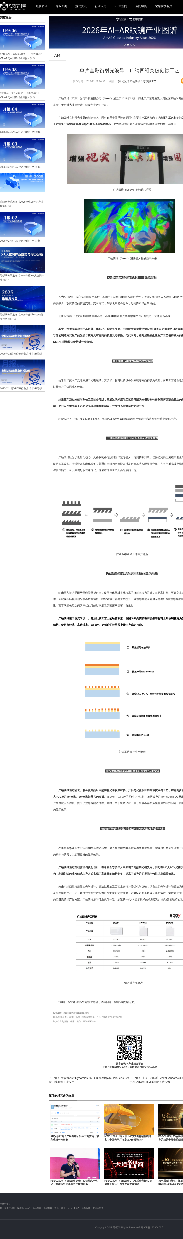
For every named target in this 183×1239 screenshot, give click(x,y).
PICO (76, 1208)
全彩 (143, 81)
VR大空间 (121, 6)
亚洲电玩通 (98, 1208)
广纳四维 (135, 81)
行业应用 (100, 6)
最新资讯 (41, 6)
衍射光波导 (123, 81)
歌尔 (57, 1208)
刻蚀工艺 (151, 81)
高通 (63, 1208)
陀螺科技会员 (163, 6)
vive (70, 1208)
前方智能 (37, 1208)
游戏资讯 (81, 6)
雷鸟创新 (86, 1208)
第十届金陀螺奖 (7, 1208)
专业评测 (61, 6)
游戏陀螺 (48, 1208)
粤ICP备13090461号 (152, 1227)
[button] (125, 45)
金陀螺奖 (141, 6)
